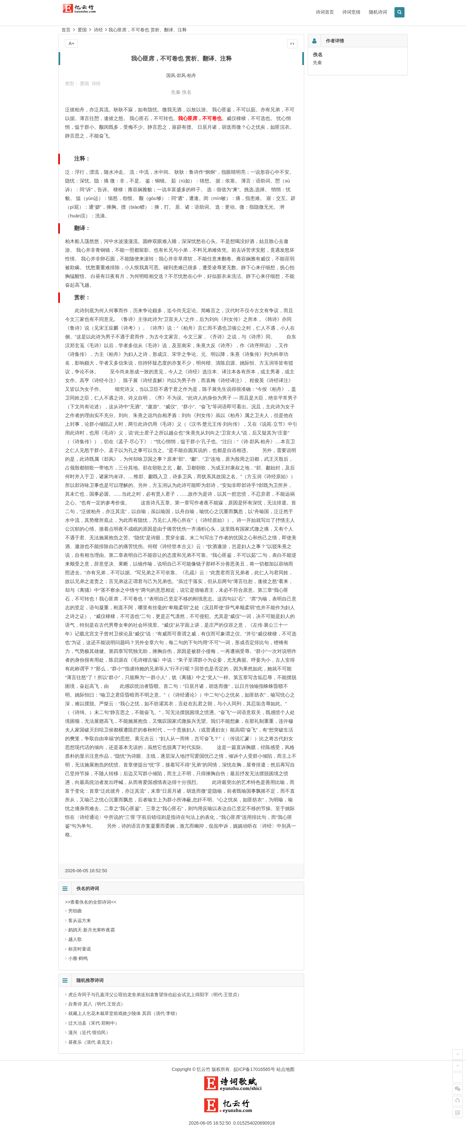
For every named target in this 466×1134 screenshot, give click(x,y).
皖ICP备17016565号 (254, 1069)
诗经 (98, 29)
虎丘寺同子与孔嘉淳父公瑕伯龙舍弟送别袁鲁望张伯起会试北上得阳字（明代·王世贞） (155, 994)
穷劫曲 (75, 910)
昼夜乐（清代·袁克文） (91, 1042)
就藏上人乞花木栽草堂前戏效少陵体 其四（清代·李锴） (124, 1013)
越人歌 (75, 939)
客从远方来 (79, 920)
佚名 (187, 92)
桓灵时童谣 (79, 949)
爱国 (82, 29)
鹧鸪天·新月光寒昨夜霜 (91, 929)
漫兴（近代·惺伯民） (89, 1032)
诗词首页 (325, 12)
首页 (66, 29)
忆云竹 (203, 1069)
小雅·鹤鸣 (78, 958)
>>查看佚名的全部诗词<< (90, 902)
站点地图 (285, 1069)
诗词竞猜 (351, 12)
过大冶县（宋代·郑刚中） (93, 1023)
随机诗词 (378, 12)
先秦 (176, 92)
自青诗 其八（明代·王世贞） (96, 1004)
